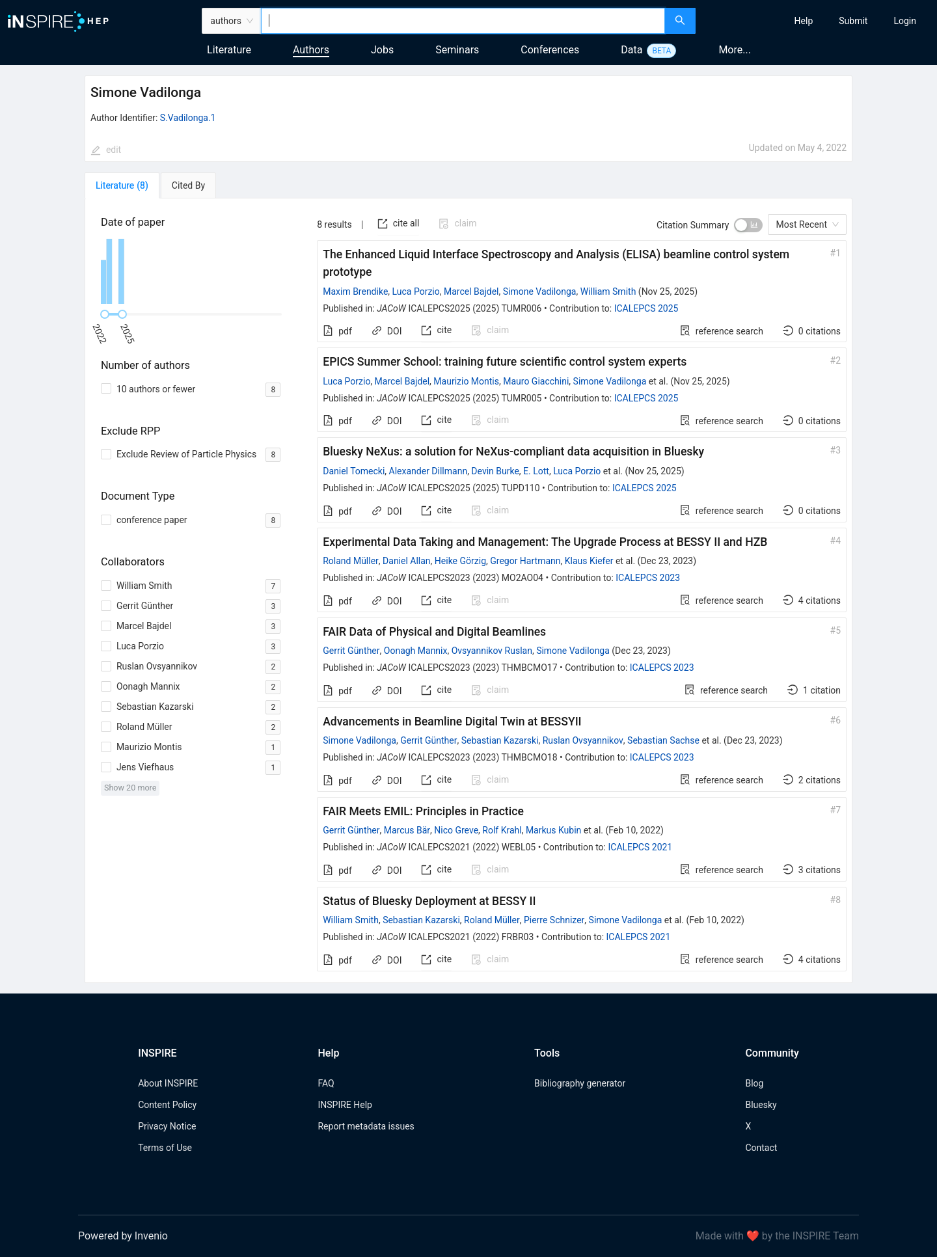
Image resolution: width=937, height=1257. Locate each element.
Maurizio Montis (466, 381)
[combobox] (463, 21)
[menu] (818, 21)
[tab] (122, 185)
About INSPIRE (168, 1083)
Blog (754, 1083)
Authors (311, 50)
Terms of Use (165, 1147)
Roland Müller (351, 561)
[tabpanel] (468, 590)
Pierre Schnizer (554, 920)
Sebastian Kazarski (500, 740)
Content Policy (167, 1105)
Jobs (382, 50)
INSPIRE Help (345, 1105)
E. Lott (536, 471)
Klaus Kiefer (589, 561)
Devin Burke (495, 471)
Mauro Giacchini (536, 381)
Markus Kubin (553, 830)
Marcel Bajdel (471, 291)
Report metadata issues (366, 1126)
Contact (761, 1147)
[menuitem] (803, 21)
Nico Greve (456, 830)
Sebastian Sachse (663, 740)
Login (904, 21)
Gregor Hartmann (525, 561)
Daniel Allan (407, 561)
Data (631, 50)
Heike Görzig (460, 561)
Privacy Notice (167, 1126)
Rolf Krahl (501, 830)
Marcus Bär (407, 830)
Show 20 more (130, 787)
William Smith (608, 291)
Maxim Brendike (355, 291)
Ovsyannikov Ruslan (492, 650)
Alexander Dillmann (428, 471)
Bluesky (760, 1105)
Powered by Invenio (123, 1236)
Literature (229, 50)
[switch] (748, 225)
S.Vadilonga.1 (188, 118)
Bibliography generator (579, 1083)
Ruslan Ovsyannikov (583, 740)
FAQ (326, 1083)
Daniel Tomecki (354, 471)
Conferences (550, 50)
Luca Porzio (416, 291)
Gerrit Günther (351, 650)
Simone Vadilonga (540, 291)
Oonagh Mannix (416, 650)
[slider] (104, 314)
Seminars (457, 50)
